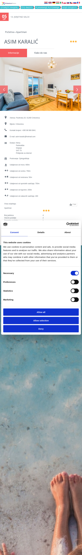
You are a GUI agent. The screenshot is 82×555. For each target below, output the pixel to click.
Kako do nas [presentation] (40, 53)
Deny (41, 329)
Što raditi (26, 7)
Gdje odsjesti (69, 7)
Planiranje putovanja (47, 7)
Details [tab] (41, 232)
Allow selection (41, 320)
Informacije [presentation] (13, 53)
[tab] (13, 53)
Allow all (41, 312)
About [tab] (67, 232)
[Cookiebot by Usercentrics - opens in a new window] (66, 224)
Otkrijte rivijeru (9, 7)
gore (71, 203)
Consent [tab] (14, 232)
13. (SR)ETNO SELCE (20, 17)
